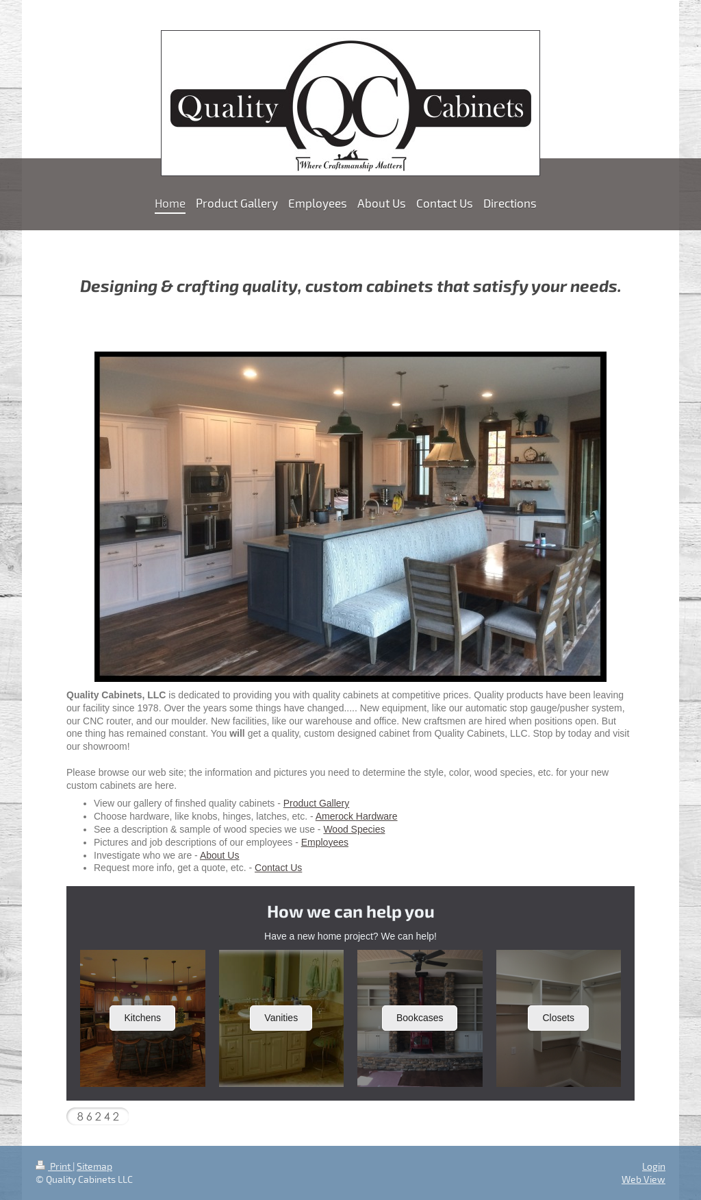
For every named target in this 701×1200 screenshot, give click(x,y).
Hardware (377, 816)
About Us (220, 855)
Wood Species (354, 829)
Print (54, 1166)
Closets (558, 1017)
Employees (324, 842)
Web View (643, 1179)
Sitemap (94, 1166)
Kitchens (142, 1017)
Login (653, 1166)
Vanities (281, 1017)
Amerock (336, 816)
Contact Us (278, 867)
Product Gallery (316, 803)
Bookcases (419, 1017)
